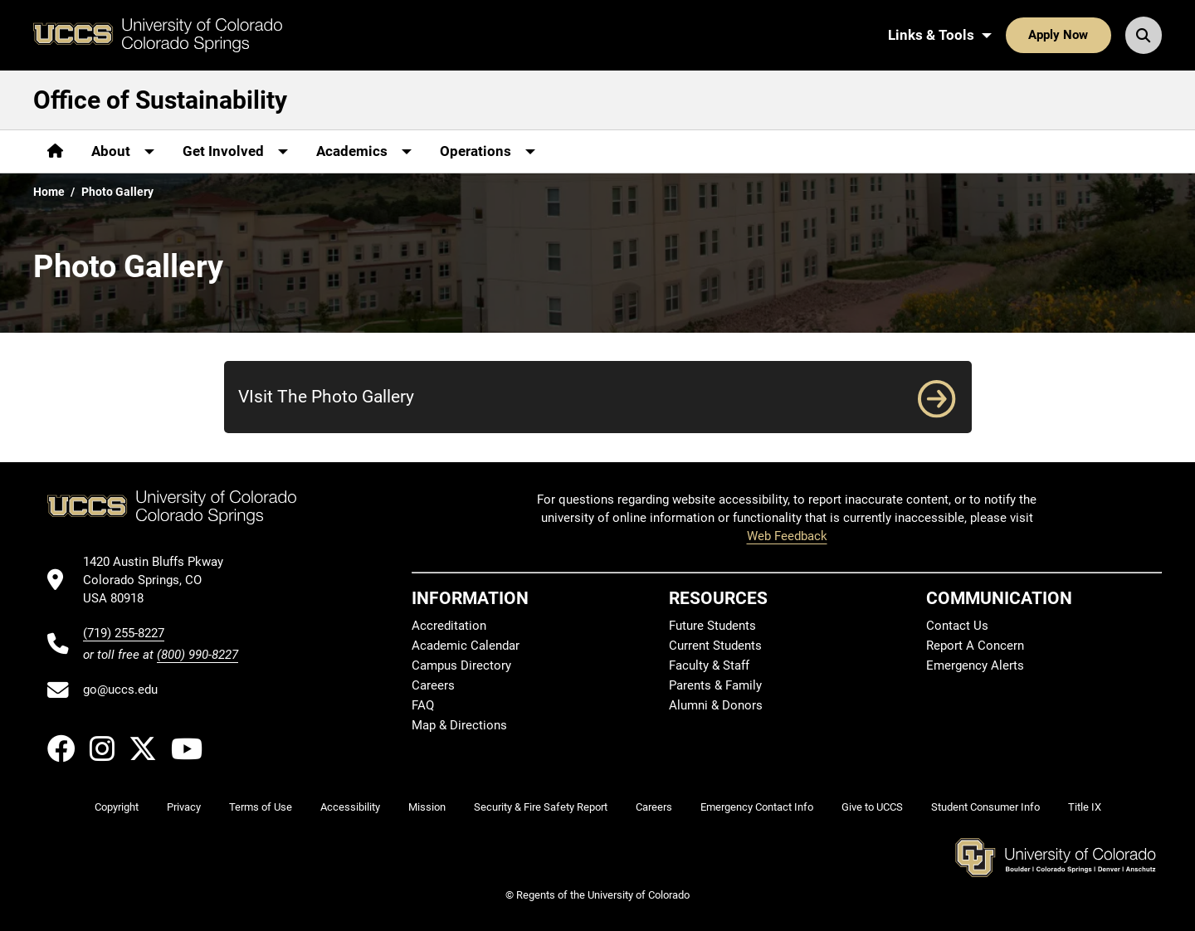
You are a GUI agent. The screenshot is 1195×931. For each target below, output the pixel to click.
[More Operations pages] (487, 151)
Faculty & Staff (709, 665)
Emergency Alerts (975, 665)
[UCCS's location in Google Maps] (160, 580)
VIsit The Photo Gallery (326, 396)
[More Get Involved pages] (235, 151)
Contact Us (957, 625)
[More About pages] (122, 151)
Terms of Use (260, 807)
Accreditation (449, 625)
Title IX (1084, 807)
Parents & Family (715, 685)
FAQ (423, 705)
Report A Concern (975, 645)
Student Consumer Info (985, 807)
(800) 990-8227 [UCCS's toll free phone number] (197, 654)
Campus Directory (461, 665)
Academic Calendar (465, 645)
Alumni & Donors (716, 705)
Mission (427, 807)
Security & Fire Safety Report (540, 807)
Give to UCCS (872, 807)
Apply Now (1058, 34)
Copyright (117, 807)
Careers (433, 685)
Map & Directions (459, 725)
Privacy (184, 807)
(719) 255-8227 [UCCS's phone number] (123, 633)
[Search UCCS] (1143, 35)
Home (49, 191)
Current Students (715, 645)
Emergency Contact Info (756, 807)
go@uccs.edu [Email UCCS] (120, 689)
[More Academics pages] (364, 151)
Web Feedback (787, 536)
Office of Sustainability (160, 100)
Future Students (712, 625)
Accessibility (350, 807)
